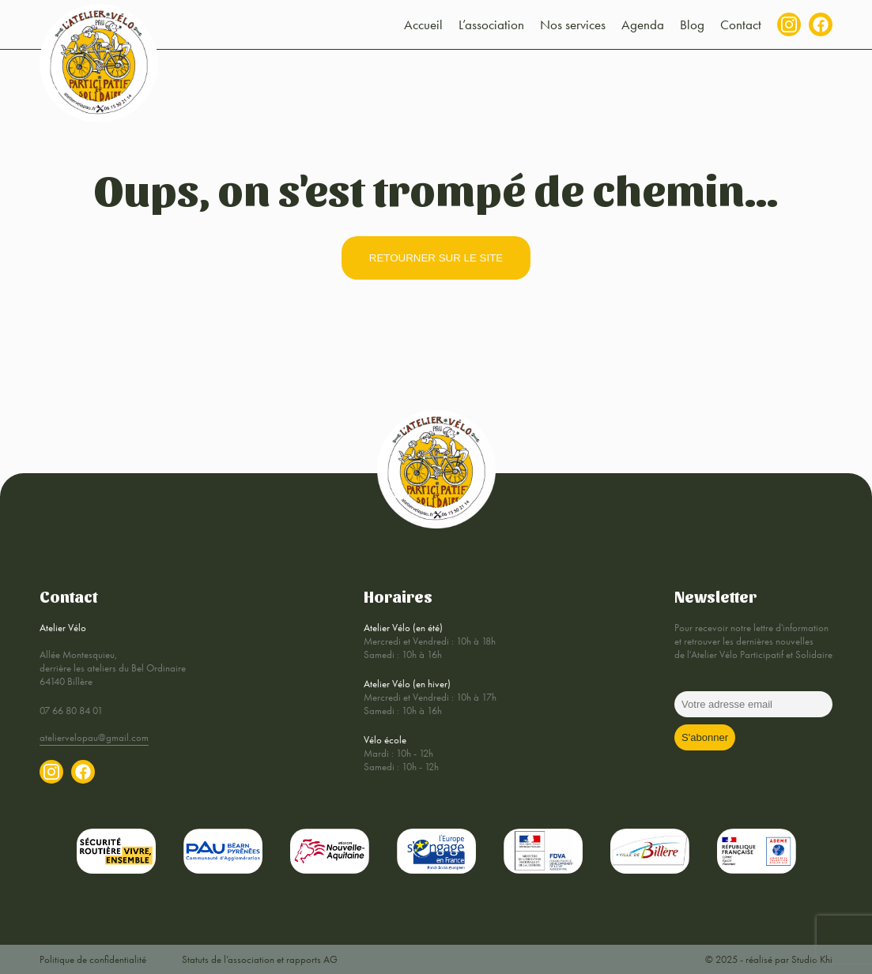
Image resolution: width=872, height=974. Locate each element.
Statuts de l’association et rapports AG (260, 959)
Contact (740, 24)
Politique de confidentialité (93, 959)
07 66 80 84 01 (71, 710)
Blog (692, 24)
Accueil (423, 24)
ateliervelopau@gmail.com (94, 737)
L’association (491, 24)
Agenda (642, 24)
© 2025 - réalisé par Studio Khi (768, 959)
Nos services (573, 24)
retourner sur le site (436, 258)
